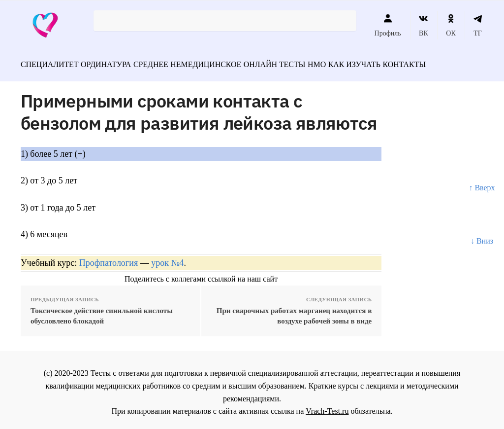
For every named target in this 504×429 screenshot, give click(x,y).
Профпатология (108, 258)
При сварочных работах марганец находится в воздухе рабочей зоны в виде (294, 311)
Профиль (388, 25)
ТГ (477, 25)
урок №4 (167, 258)
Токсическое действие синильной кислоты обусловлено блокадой (102, 311)
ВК (423, 25)
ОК (450, 25)
